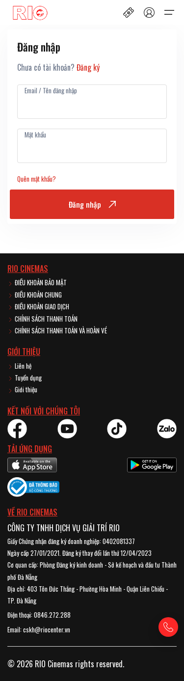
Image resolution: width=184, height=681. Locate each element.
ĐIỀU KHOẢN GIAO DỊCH (38, 306)
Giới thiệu (22, 389)
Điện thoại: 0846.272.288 (39, 615)
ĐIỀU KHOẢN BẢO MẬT (37, 282)
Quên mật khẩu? (36, 179)
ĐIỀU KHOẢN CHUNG (34, 295)
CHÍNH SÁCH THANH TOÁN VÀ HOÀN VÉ (57, 330)
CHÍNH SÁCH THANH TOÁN (42, 319)
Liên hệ (19, 366)
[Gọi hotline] (168, 627)
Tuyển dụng (24, 377)
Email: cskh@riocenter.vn (38, 629)
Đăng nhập (92, 204)
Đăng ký (88, 67)
